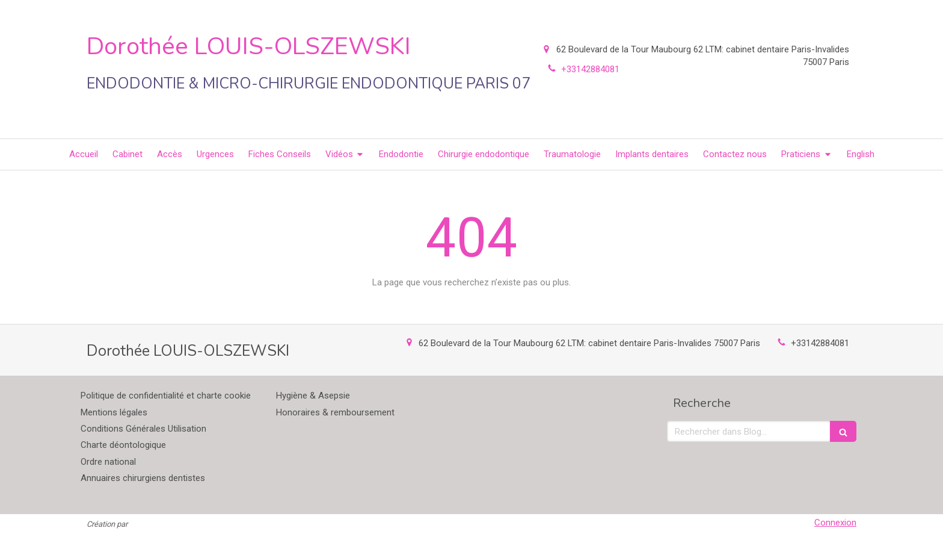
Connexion (835, 522)
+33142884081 (820, 343)
